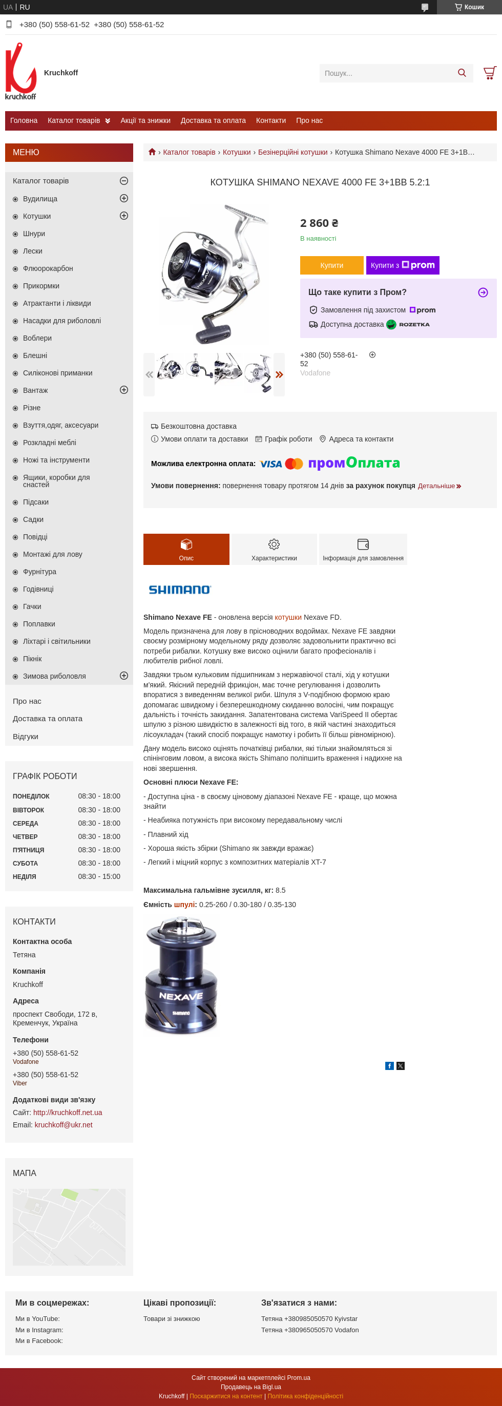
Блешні (35, 355)
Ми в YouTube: (37, 1319)
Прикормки (41, 286)
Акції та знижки (145, 120)
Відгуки (25, 736)
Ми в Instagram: (39, 1330)
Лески (33, 251)
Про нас (309, 120)
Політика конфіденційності (305, 1396)
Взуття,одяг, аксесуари (60, 425)
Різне (31, 408)
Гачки (32, 606)
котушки (288, 617)
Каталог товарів (74, 120)
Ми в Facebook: (39, 1341)
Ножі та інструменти (56, 460)
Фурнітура (39, 572)
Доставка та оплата (213, 120)
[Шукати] (461, 73)
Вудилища (40, 199)
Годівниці (38, 589)
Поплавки (39, 624)
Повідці (35, 537)
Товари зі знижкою (171, 1319)
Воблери (37, 338)
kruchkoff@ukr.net (64, 1125)
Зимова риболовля (54, 676)
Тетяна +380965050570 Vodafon (310, 1330)
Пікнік (32, 659)
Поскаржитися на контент (226, 1396)
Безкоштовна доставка (199, 426)
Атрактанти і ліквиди (57, 303)
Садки (33, 519)
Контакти (271, 120)
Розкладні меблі (49, 442)
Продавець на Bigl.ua (251, 1387)
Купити (332, 265)
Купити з (403, 265)
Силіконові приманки (58, 373)
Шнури (34, 233)
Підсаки (36, 502)
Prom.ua (298, 1377)
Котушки (236, 152)
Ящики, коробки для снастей (56, 481)
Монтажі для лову (52, 554)
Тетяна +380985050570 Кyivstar (309, 1319)
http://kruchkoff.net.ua (67, 1112)
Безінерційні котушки (293, 152)
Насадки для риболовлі (62, 321)
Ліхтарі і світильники (57, 641)
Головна (23, 120)
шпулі (184, 904)
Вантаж (35, 390)
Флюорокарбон (48, 268)
